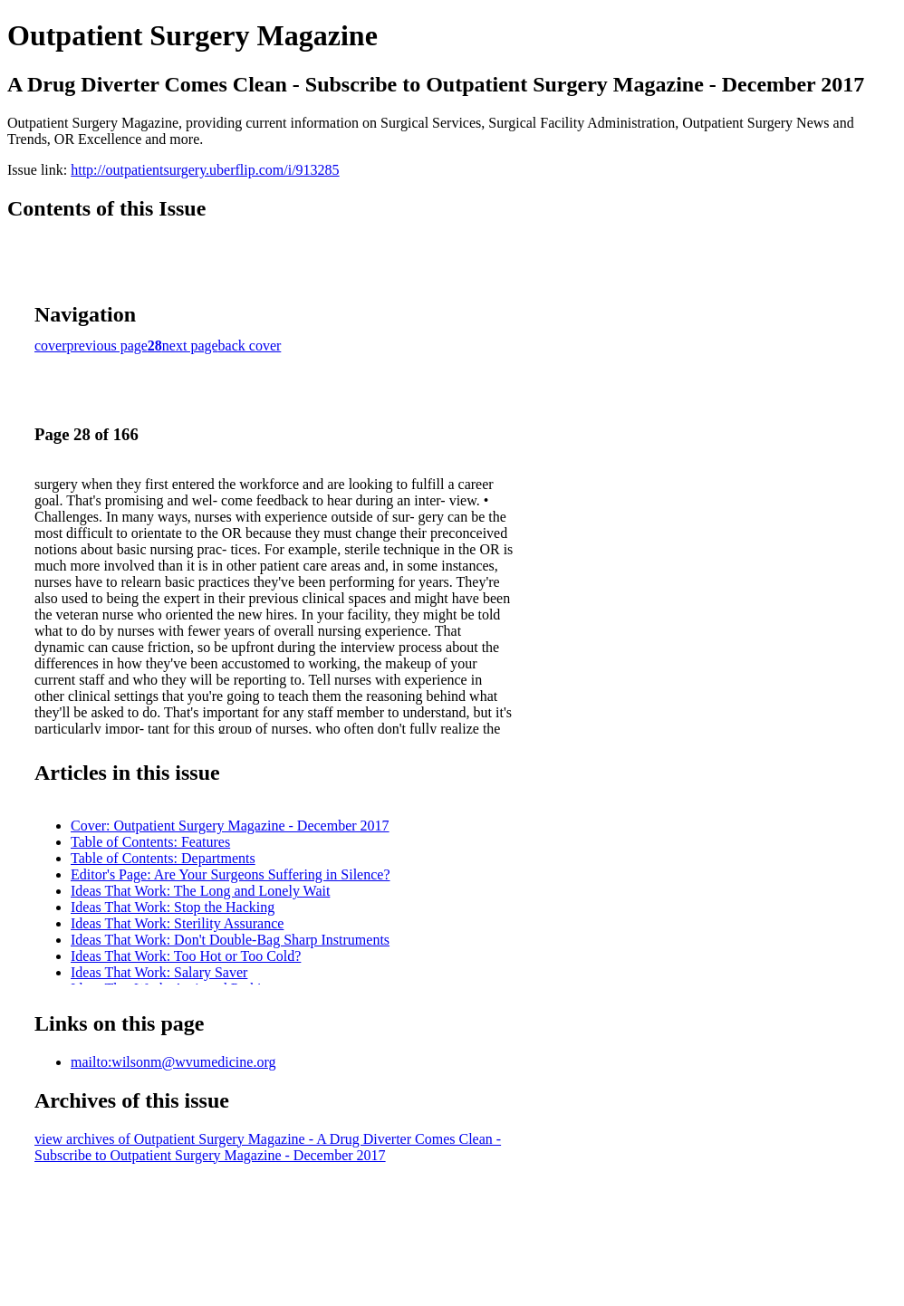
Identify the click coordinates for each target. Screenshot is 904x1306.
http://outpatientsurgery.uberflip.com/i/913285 (205, 170)
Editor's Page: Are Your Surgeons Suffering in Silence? (230, 874)
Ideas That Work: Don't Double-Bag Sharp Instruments (230, 939)
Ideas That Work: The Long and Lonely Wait (200, 890)
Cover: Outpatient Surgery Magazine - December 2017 (230, 825)
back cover (250, 345)
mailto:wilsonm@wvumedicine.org (173, 1062)
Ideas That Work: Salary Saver (159, 972)
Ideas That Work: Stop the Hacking (172, 907)
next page (190, 345)
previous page (107, 345)
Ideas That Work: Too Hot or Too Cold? (186, 956)
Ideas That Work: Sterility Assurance (177, 923)
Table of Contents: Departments (163, 858)
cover (50, 345)
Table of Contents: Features (150, 842)
